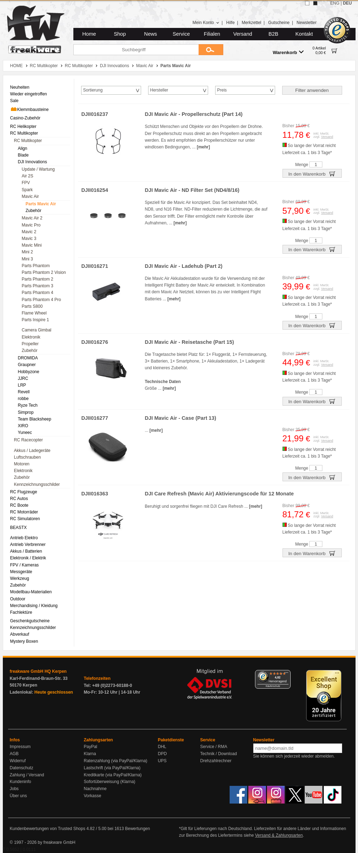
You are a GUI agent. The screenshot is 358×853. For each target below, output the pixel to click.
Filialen (212, 34)
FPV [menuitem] (26, 182)
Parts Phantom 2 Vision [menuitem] (44, 272)
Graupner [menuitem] (27, 364)
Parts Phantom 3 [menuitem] (37, 285)
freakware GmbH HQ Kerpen (38, 671)
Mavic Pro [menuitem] (31, 225)
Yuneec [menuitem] (25, 432)
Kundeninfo (20, 781)
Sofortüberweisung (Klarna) (109, 781)
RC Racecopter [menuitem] (28, 439)
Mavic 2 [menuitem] (29, 231)
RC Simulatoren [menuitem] (25, 518)
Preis (222, 90)
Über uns (18, 795)
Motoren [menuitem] (22, 463)
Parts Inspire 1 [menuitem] (35, 319)
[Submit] (211, 49)
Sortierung (93, 90)
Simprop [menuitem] (26, 412)
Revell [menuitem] (24, 391)
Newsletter (307, 22)
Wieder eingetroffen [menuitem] (28, 94)
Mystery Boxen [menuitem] (24, 641)
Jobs (14, 788)
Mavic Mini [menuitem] (32, 245)
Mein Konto (206, 22)
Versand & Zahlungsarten (279, 835)
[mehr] (203, 147)
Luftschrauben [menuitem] (27, 457)
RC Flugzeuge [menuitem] (23, 491)
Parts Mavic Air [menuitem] (41, 203)
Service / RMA (213, 746)
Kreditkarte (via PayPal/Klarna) (113, 774)
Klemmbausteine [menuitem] (29, 109)
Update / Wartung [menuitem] (38, 169)
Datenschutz (22, 767)
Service (181, 34)
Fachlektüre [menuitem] (21, 612)
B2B (273, 34)
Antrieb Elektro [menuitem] (24, 537)
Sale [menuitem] (14, 100)
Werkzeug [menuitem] (19, 578)
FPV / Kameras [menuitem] (24, 565)
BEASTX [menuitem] (18, 527)
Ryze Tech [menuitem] (28, 405)
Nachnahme (95, 788)
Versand (242, 34)
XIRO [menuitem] (23, 425)
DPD (162, 753)
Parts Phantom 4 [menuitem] (37, 292)
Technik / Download (218, 753)
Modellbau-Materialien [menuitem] (31, 591)
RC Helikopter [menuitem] (23, 126)
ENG (334, 3)
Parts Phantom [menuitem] (36, 265)
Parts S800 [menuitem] (32, 306)
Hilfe (230, 22)
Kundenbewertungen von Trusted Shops (47, 828)
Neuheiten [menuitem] (20, 87)
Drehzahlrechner (216, 760)
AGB (14, 753)
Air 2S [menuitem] (28, 175)
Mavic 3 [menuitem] (29, 238)
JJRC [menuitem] (23, 378)
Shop (120, 34)
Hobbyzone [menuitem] (29, 371)
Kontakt (304, 34)
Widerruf (18, 760)
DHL (162, 746)
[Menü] (286, 674)
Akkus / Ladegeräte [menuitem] (32, 450)
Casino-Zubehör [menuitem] (25, 118)
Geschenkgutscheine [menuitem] (30, 620)
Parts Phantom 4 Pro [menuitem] (41, 299)
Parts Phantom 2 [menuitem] (37, 279)
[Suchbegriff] (136, 49)
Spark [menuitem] (27, 189)
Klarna (90, 753)
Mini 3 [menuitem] (27, 259)
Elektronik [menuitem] (31, 337)
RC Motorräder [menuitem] (24, 512)
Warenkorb (288, 52)
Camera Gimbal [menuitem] (36, 330)
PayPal (90, 746)
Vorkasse (92, 795)
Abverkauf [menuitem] (19, 634)
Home (89, 34)
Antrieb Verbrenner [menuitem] (28, 544)
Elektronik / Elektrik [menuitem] (28, 557)
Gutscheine (279, 22)
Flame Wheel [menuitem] (34, 313)
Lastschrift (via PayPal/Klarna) (112, 767)
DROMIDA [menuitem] (28, 357)
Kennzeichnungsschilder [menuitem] (37, 484)
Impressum (20, 746)
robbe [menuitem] (23, 398)
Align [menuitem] (23, 148)
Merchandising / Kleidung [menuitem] (34, 605)
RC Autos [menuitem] (19, 498)
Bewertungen (137, 828)
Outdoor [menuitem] (17, 598)
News (150, 34)
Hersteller (159, 90)
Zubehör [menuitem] (34, 210)
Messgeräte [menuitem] (21, 571)
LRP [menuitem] (22, 385)
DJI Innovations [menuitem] (32, 161)
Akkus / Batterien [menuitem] (26, 551)
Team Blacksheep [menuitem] (34, 419)
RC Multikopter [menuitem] (24, 133)
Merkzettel (251, 22)
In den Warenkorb (311, 173)
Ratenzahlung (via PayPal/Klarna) (115, 760)
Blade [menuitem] (23, 155)
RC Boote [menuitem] (19, 505)
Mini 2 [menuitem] (27, 251)
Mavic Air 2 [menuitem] (32, 218)
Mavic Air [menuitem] (30, 196)
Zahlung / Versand (27, 774)
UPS (162, 760)
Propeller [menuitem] (30, 343)
